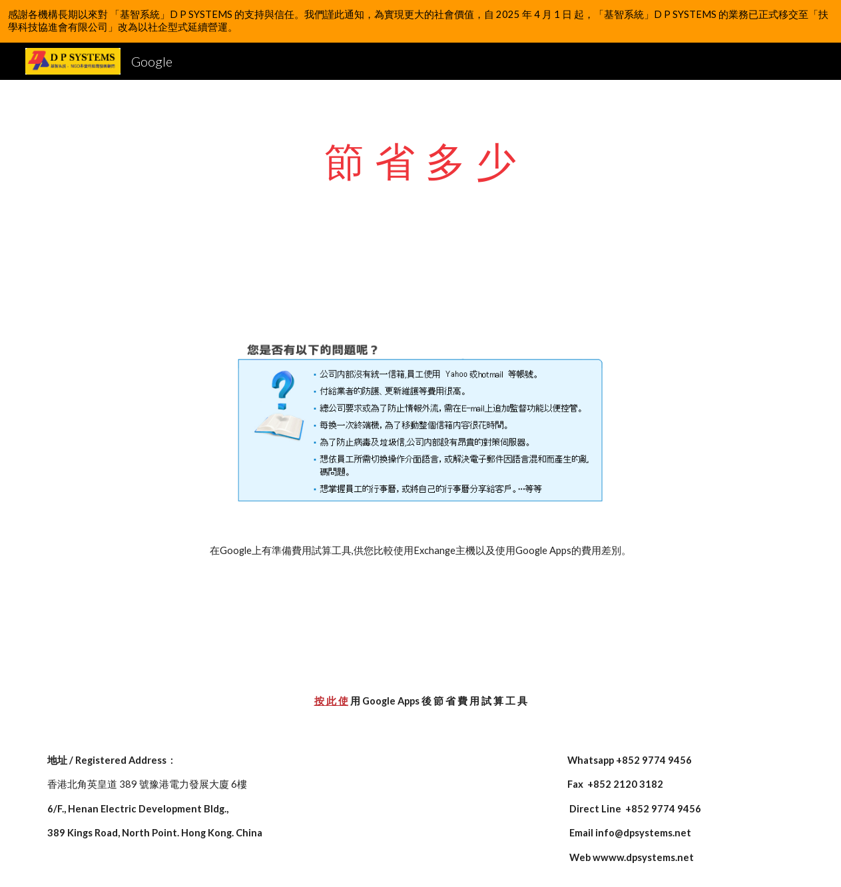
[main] (421, 160)
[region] (420, 21)
